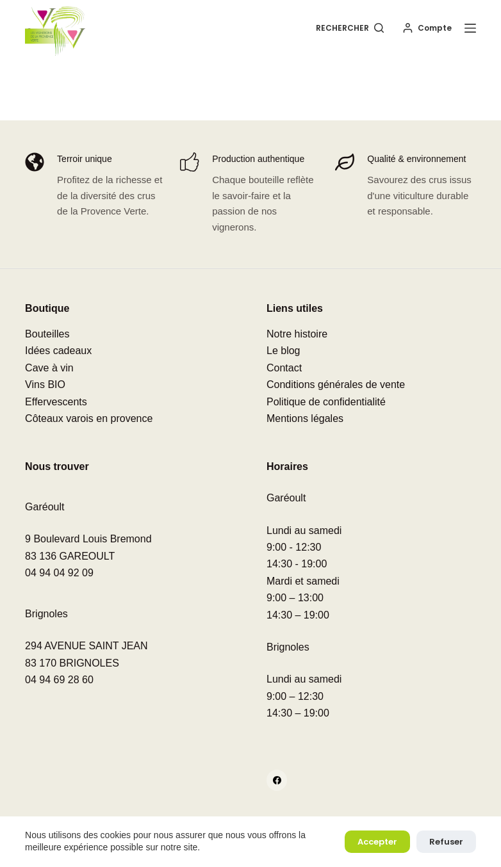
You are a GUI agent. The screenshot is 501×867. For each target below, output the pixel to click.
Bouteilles (47, 333)
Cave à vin (49, 367)
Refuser (446, 842)
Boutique (47, 308)
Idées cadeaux (58, 350)
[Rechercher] (350, 28)
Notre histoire (297, 333)
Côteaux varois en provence (88, 418)
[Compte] (427, 28)
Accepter (377, 842)
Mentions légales (305, 418)
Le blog (283, 350)
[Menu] (470, 28)
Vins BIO (45, 384)
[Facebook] (277, 780)
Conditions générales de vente (336, 384)
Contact (284, 367)
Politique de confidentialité (326, 401)
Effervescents (56, 401)
